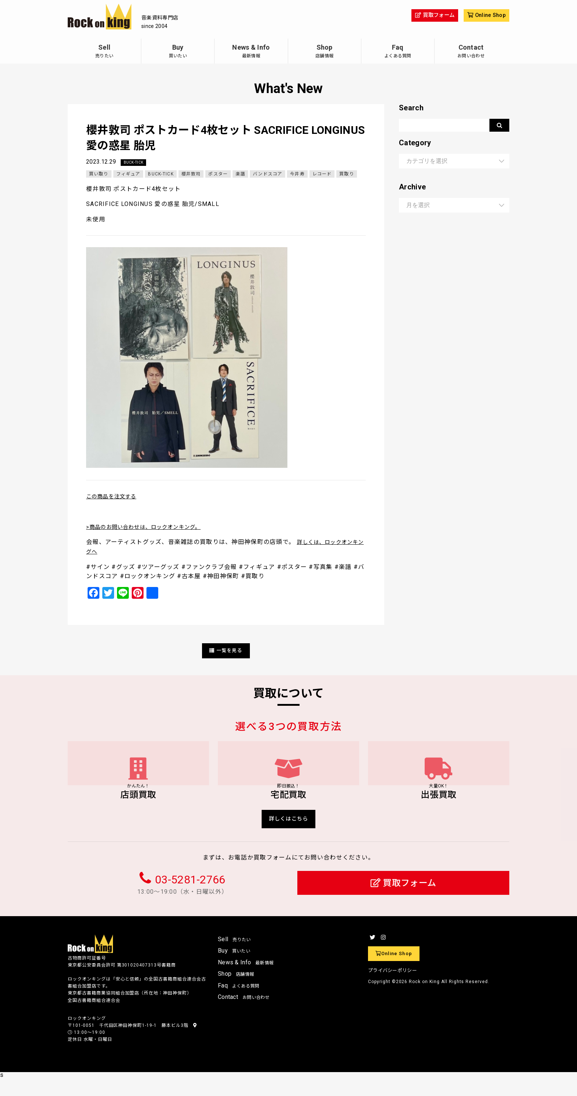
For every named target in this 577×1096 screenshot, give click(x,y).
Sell (104, 52)
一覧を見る (226, 651)
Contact (471, 52)
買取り (348, 174)
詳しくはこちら (288, 835)
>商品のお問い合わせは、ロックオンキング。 (151, 527)
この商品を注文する (115, 496)
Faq (397, 52)
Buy (177, 52)
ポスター (219, 174)
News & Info (251, 52)
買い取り (99, 174)
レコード (323, 174)
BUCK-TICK (135, 162)
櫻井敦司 (192, 174)
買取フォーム (403, 900)
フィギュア (128, 174)
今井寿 (299, 174)
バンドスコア (269, 174)
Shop (324, 52)
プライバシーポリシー (392, 988)
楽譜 (242, 174)
